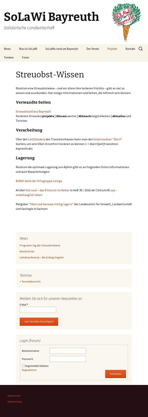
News (7, 49)
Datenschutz (15, 401)
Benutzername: (31, 351)
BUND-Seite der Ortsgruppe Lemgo (39, 181)
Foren (25, 57)
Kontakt (130, 49)
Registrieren (29, 370)
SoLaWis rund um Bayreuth (61, 49)
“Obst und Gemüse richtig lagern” (51, 204)
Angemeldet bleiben (37, 366)
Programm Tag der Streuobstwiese (40, 245)
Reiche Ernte (27, 251)
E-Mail (24, 304)
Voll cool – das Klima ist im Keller (47, 190)
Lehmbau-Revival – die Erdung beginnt (41, 257)
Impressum (14, 395)
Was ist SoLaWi (28, 49)
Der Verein (92, 49)
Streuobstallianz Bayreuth (33, 111)
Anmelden (115, 373)
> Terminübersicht (30, 281)
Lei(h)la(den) (36, 139)
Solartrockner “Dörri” (107, 139)
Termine (9, 57)
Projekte (112, 49)
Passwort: (27, 359)
